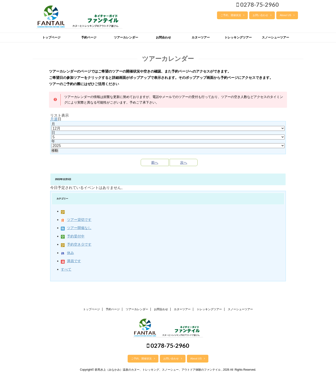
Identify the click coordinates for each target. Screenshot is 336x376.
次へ (183, 162)
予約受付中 (72, 236)
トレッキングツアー (238, 37)
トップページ (51, 37)
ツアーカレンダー (126, 37)
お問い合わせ (262, 15)
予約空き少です (76, 244)
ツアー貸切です (76, 220)
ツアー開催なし (76, 228)
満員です (71, 261)
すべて (66, 269)
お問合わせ (163, 37)
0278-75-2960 (257, 4)
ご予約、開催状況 (232, 15)
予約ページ (88, 37)
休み (67, 253)
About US (287, 15)
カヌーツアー (201, 37)
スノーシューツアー (275, 37)
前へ (154, 162)
